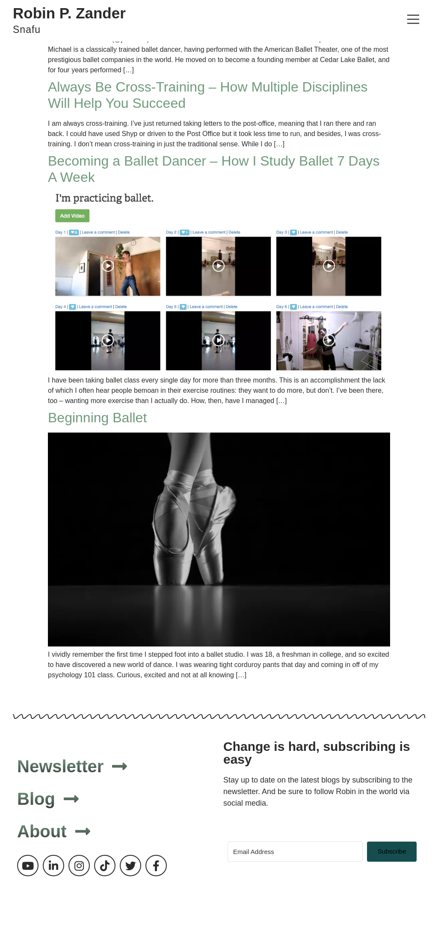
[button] (413, 20)
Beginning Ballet (97, 417)
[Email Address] (295, 852)
